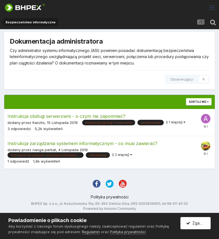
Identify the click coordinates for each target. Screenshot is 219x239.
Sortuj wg (199, 101)
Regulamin (91, 232)
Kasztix (38, 122)
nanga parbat (44, 150)
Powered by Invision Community (109, 208)
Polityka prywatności (110, 197)
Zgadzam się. (198, 223)
